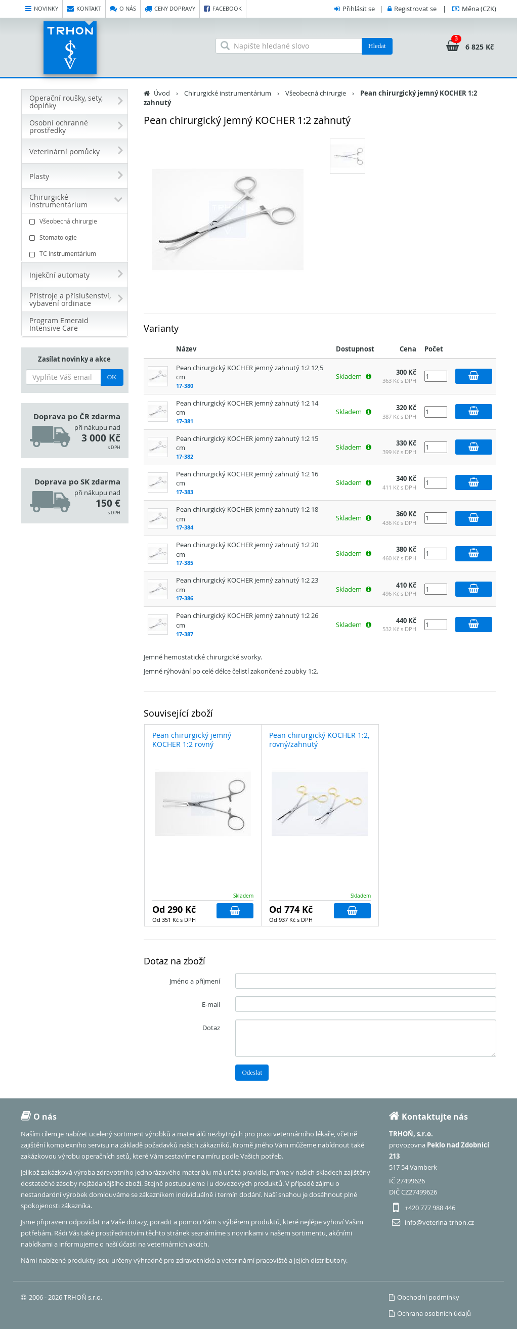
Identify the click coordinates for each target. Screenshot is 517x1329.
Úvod (162, 93)
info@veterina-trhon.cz (439, 1222)
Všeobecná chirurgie (75, 221)
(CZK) (479, 8)
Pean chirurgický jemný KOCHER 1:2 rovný (191, 739)
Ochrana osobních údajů (430, 1313)
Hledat (377, 46)
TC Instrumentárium (75, 253)
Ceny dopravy (170, 9)
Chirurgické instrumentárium (227, 93)
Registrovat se (415, 8)
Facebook (223, 9)
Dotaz (211, 1027)
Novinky (41, 9)
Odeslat (252, 1072)
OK (112, 377)
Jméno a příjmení (194, 981)
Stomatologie (75, 237)
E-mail (211, 1004)
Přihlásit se (358, 8)
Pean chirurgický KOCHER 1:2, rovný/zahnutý (319, 739)
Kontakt (84, 9)
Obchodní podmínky (424, 1297)
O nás (123, 9)
